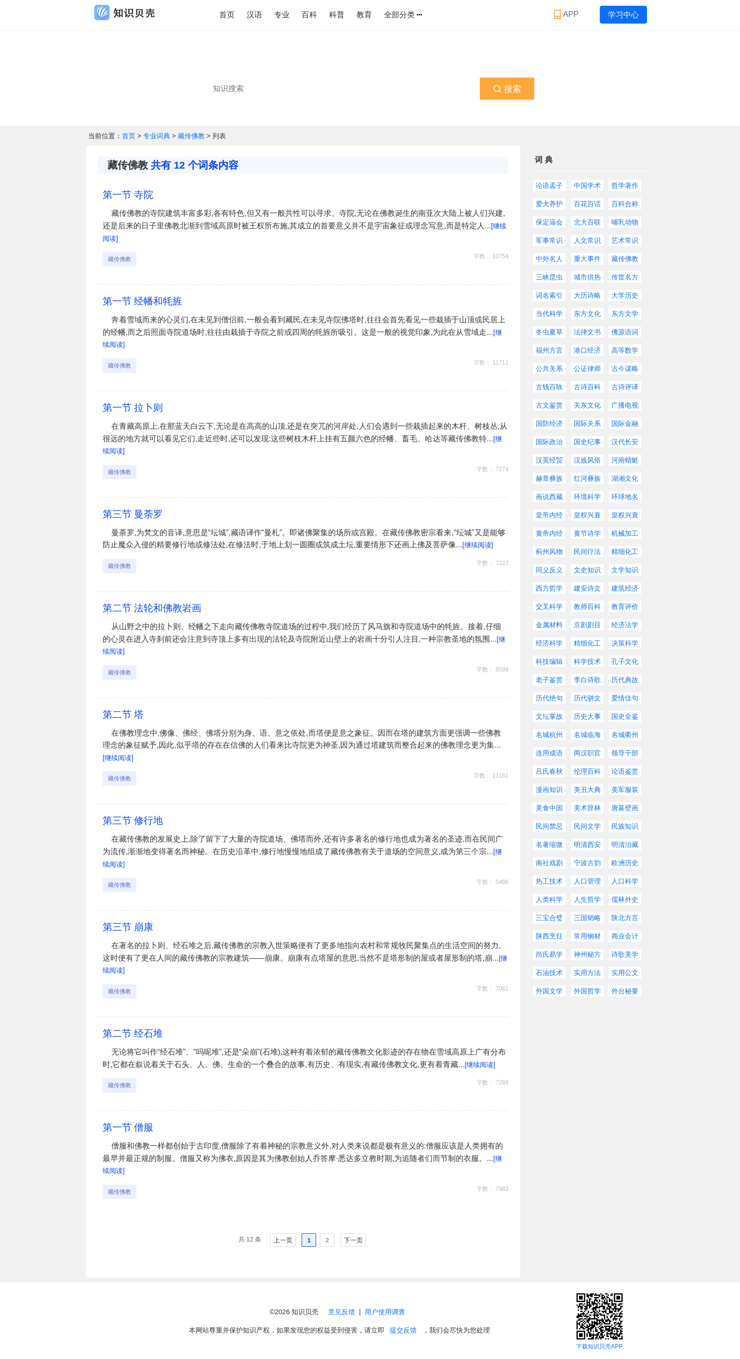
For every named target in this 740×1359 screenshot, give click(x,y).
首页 (227, 15)
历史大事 (587, 716)
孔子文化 (624, 661)
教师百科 (587, 606)
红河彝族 (587, 478)
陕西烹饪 (549, 936)
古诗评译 (624, 387)
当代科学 (549, 313)
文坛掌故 (549, 716)
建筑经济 (624, 588)
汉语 (254, 15)
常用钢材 (587, 936)
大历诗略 (587, 295)
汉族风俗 (587, 460)
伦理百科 (587, 771)
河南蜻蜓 (624, 460)
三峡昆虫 (549, 277)
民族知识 (624, 826)
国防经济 (549, 423)
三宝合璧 (549, 918)
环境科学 (587, 497)
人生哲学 (587, 899)
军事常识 (549, 240)
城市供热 (587, 277)
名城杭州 (549, 735)
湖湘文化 (624, 478)
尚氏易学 (549, 954)
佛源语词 (624, 332)
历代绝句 (549, 698)
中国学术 (587, 185)
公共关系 (549, 368)
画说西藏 (549, 497)
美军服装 (624, 789)
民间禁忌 (549, 826)
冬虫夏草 (549, 332)
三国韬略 (587, 918)
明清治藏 (624, 844)
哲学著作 (624, 185)
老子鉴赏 (549, 680)
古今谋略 (624, 368)
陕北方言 (624, 918)
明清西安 (587, 844)
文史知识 (587, 570)
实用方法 (587, 972)
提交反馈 (403, 1330)
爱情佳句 (624, 698)
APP (567, 14)
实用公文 (624, 972)
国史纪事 (587, 442)
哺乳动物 (624, 222)
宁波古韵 (587, 863)
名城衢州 (624, 735)
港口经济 (587, 350)
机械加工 (624, 533)
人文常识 (587, 240)
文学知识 (624, 570)
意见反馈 (341, 1312)
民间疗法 (587, 551)
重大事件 (587, 259)
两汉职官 (587, 753)
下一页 (353, 1240)
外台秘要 (624, 991)
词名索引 (549, 295)
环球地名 (624, 497)
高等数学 (624, 350)
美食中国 (549, 808)
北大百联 (587, 222)
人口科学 (624, 881)
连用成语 (549, 753)
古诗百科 (587, 387)
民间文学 (587, 826)
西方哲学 (549, 588)
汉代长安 (624, 442)
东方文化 (587, 313)
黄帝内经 (549, 533)
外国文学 (549, 991)
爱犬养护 (549, 204)
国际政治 (549, 442)
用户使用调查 (385, 1312)
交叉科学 (549, 606)
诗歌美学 (624, 954)
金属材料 (549, 625)
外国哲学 (587, 991)
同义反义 (549, 570)
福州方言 (549, 350)
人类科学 (549, 899)
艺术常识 (624, 240)
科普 (336, 15)
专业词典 (157, 136)
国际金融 (624, 423)
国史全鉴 (624, 716)
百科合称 (624, 204)
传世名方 (624, 277)
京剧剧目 (587, 625)
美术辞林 (587, 808)
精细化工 (624, 551)
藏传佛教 (191, 136)
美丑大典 (587, 789)
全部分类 (403, 15)
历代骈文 (587, 698)
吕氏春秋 (549, 771)
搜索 (507, 89)
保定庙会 (549, 222)
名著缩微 (549, 844)
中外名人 (549, 259)
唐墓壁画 (624, 808)
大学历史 (624, 295)
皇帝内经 (549, 515)
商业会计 (624, 936)
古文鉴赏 (549, 405)
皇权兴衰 (587, 515)
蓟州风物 (549, 551)
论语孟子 (549, 185)
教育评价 (624, 606)
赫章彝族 (549, 478)
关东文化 (587, 405)
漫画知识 (549, 789)
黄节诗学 (587, 533)
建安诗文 (587, 588)
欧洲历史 (624, 863)
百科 (309, 15)
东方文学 (624, 313)
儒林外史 (624, 899)
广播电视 (624, 405)
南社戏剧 (549, 863)
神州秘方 (587, 954)
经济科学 (549, 643)
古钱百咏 (549, 387)
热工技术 (549, 881)
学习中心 (623, 15)
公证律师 (587, 368)
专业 (282, 15)
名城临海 (587, 735)
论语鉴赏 (624, 771)
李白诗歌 (587, 680)
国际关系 (587, 423)
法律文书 (587, 332)
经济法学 (624, 625)
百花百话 (587, 204)
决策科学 (624, 643)
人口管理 (587, 881)
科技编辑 (549, 661)
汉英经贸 (549, 460)
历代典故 (624, 680)
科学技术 (587, 661)
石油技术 (549, 972)
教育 (364, 15)
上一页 (283, 1240)
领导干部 (624, 753)
